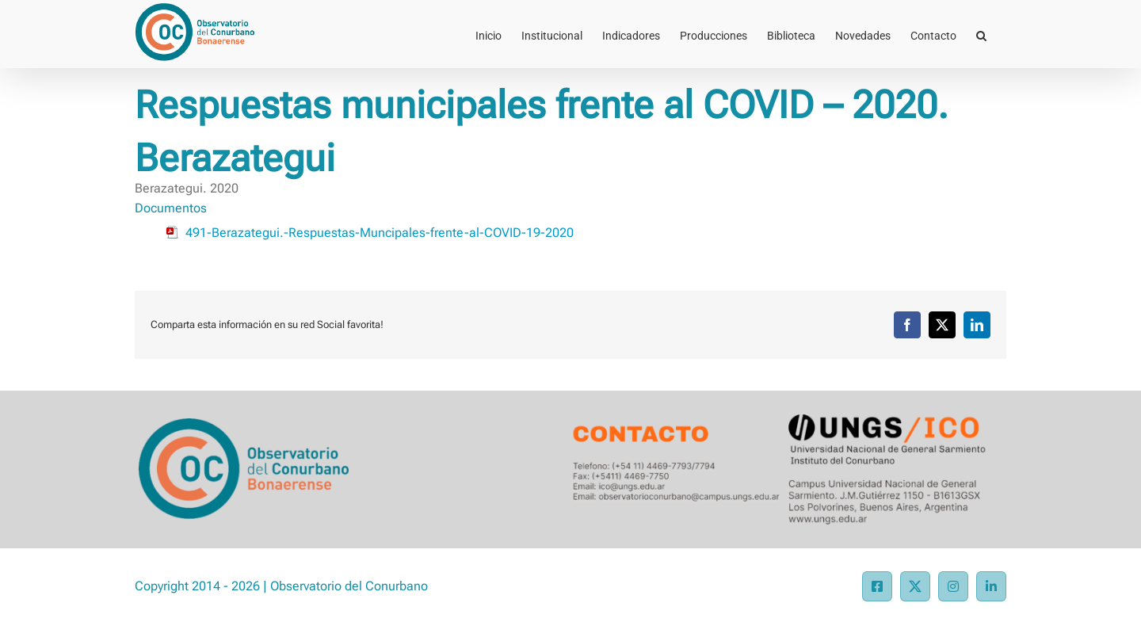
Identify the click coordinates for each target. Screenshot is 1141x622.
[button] (981, 34)
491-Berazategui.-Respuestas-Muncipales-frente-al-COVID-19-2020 (379, 232)
